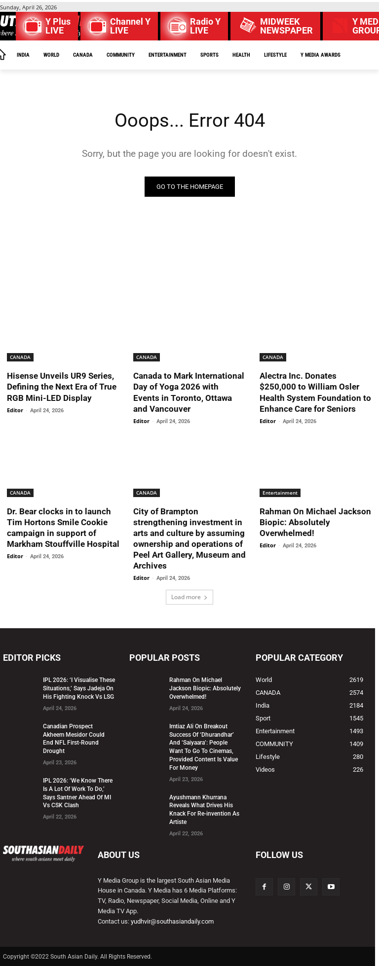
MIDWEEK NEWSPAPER (286, 26)
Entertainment (280, 492)
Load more (189, 597)
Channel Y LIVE (130, 26)
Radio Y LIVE (205, 26)
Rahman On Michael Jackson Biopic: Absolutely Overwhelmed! (315, 522)
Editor (15, 410)
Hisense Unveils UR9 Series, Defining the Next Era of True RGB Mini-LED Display (61, 386)
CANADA (20, 357)
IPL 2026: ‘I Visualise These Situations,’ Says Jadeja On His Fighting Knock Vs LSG (79, 688)
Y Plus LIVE (58, 26)
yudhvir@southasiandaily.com (172, 921)
